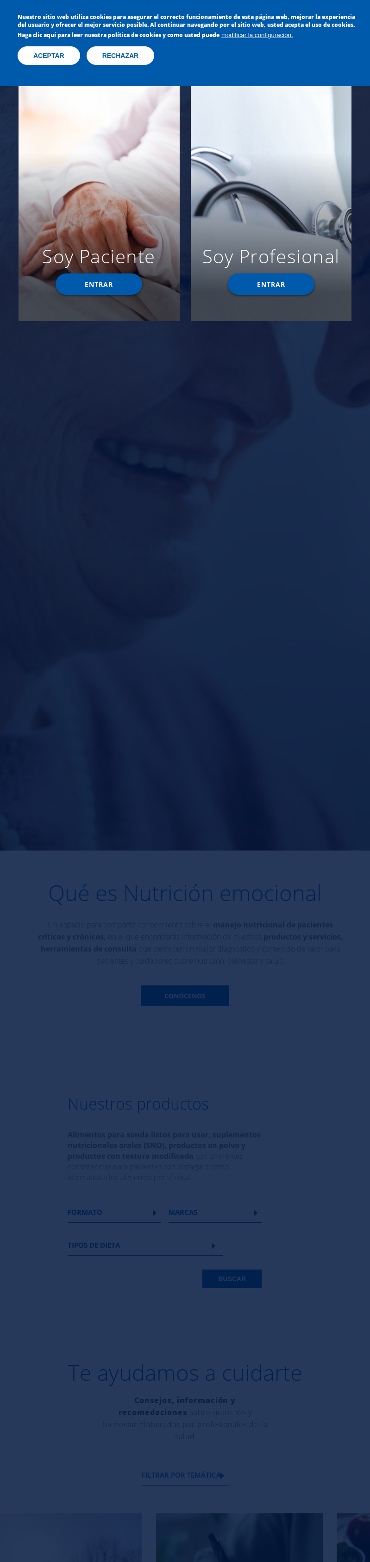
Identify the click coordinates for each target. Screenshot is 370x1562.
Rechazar (120, 55)
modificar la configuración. (257, 35)
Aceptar (48, 55)
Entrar (99, 284)
